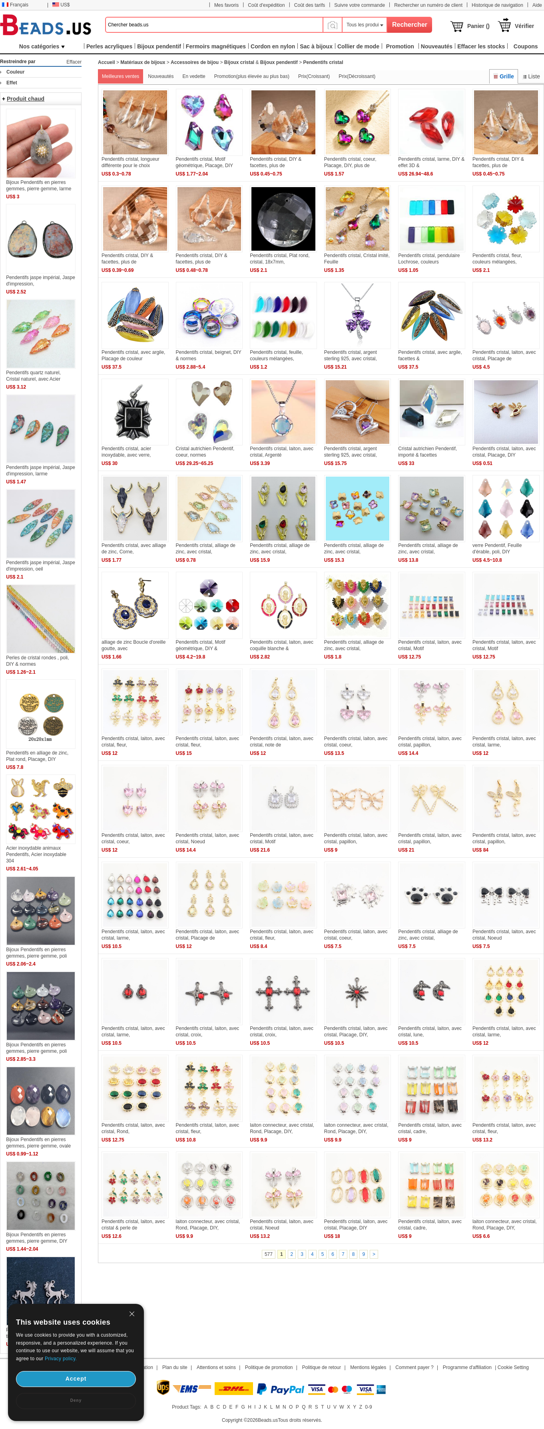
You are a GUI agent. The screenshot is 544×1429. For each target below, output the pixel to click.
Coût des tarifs (309, 5)
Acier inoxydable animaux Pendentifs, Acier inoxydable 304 (36, 854)
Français (15, 5)
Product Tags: (186, 1407)
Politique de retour (321, 1367)
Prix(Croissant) (314, 76)
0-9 (368, 1407)
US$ (61, 5)
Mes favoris (226, 5)
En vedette (193, 76)
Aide (537, 5)
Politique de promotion (269, 1367)
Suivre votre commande (359, 5)
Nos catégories (42, 46)
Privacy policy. (61, 1358)
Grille (503, 76)
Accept (76, 1378)
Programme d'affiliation (467, 1367)
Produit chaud (25, 99)
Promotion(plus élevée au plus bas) (251, 76)
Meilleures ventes (120, 76)
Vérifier (524, 26)
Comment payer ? (414, 1367)
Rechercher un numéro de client (428, 5)
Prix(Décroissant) (357, 76)
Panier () (478, 26)
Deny (76, 1400)
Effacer (74, 62)
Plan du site (174, 1367)
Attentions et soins (216, 1367)
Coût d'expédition (266, 5)
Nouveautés (160, 76)
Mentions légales (368, 1367)
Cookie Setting (513, 1367)
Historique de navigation (497, 5)
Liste (531, 76)
